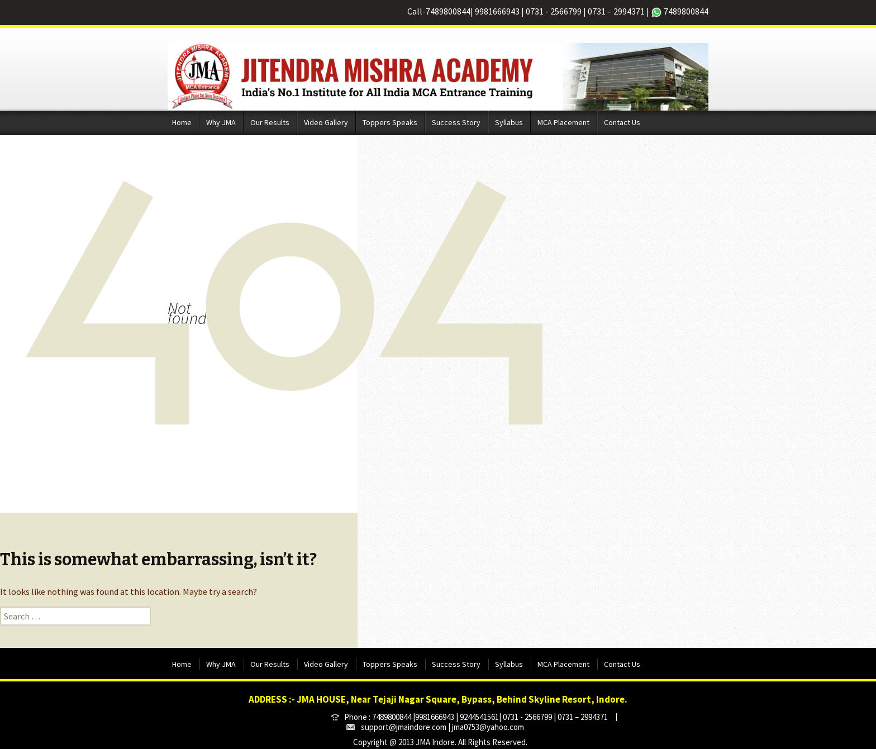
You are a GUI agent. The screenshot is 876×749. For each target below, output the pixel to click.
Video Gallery (326, 122)
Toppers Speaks (390, 122)
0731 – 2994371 (616, 11)
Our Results (269, 122)
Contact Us (622, 122)
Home (182, 122)
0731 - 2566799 (554, 11)
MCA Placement (563, 122)
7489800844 (448, 11)
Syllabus (509, 122)
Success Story (456, 122)
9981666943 (497, 11)
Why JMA (221, 122)
